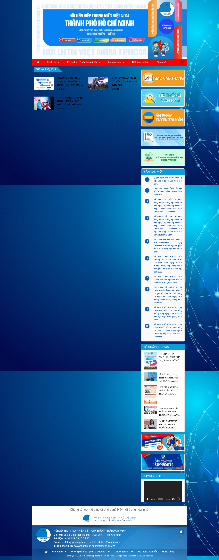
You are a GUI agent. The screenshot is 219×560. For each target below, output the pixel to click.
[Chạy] (147, 499)
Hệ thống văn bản (140, 62)
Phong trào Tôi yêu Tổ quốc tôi (83, 62)
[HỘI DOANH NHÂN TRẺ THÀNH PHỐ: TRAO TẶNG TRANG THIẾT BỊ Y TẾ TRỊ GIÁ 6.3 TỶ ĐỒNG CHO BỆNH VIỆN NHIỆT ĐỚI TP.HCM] (170, 412)
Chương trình (116, 62)
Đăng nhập (162, 62)
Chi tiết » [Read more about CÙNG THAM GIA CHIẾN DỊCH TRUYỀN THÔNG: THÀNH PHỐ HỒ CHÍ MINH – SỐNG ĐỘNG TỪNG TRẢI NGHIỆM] (61, 88)
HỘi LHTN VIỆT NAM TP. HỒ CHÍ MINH (115, 517)
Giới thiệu (53, 62)
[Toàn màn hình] (178, 499)
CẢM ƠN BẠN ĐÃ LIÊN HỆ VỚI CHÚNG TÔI (115, 521)
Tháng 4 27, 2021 (45, 69)
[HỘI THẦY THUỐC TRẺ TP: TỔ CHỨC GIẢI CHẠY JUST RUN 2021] (124, 81)
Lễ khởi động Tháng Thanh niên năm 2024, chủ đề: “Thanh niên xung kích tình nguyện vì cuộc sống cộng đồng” (170, 378)
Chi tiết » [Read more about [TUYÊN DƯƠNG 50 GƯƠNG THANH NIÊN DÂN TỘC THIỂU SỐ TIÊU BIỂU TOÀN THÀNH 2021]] (61, 108)
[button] (181, 62)
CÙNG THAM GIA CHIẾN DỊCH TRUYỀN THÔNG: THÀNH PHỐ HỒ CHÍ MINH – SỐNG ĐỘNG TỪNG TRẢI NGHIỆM (70, 85)
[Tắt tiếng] (173, 499)
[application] (163, 491)
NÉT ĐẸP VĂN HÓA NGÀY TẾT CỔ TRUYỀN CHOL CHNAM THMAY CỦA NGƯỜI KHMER (169, 390)
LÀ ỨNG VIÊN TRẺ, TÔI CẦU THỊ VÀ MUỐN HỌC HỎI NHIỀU (168, 424)
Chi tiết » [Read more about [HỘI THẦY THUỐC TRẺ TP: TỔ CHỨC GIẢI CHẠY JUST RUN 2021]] (116, 88)
